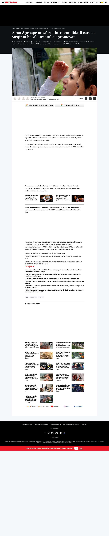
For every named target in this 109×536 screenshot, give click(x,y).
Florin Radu (49, 99)
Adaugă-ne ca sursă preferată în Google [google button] (39, 105)
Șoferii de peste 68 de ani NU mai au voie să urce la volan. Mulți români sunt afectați (63, 365)
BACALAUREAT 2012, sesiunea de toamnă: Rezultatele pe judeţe (47, 253)
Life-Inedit (72, 2)
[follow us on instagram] (66, 407)
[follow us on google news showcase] (43, 407)
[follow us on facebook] (78, 407)
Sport (92, 2)
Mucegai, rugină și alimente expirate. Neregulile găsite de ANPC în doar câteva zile (31, 345)
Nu (81, 448)
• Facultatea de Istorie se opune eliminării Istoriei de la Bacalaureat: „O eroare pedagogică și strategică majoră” (54, 286)
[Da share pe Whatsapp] (94, 98)
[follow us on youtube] (54, 407)
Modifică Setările (54, 428)
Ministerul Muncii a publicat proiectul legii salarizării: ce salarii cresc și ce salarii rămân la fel (31, 398)
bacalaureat (33, 297)
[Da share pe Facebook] (86, 98)
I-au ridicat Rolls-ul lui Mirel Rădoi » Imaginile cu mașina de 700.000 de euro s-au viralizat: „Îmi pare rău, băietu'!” (63, 355)
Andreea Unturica (35, 99)
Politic (46, 2)
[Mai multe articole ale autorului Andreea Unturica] (15, 98)
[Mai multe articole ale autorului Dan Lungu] (19, 98)
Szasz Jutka (56, 99)
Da (76, 448)
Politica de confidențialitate (71, 424)
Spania (98, 2)
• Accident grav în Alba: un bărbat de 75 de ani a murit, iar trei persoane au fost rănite (52, 278)
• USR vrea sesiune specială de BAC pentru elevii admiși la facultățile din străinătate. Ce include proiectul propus (53, 275)
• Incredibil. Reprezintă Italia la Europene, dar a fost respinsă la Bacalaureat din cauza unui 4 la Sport (54, 282)
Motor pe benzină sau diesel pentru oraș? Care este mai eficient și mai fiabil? (63, 387)
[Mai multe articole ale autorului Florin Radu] (23, 98)
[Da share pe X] (90, 98)
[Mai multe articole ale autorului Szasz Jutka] (27, 98)
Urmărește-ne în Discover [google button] (69, 105)
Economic (38, 2)
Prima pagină (15, 28)
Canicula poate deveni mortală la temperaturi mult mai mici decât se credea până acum (63, 345)
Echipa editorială (27, 424)
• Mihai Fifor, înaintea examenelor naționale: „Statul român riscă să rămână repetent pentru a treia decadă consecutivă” (54, 291)
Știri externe (55, 2)
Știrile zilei (29, 2)
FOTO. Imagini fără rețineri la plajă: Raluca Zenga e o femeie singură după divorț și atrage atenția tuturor (31, 376)
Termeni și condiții (55, 424)
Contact (84, 424)
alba (27, 297)
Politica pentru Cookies (41, 424)
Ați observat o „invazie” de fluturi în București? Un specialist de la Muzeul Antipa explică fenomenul (32, 355)
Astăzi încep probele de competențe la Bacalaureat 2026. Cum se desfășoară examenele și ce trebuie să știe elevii (31, 198)
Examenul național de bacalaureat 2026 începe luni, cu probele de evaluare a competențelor (63, 198)
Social (64, 2)
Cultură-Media (83, 2)
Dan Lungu (43, 99)
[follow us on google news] (31, 407)
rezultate (41, 297)
